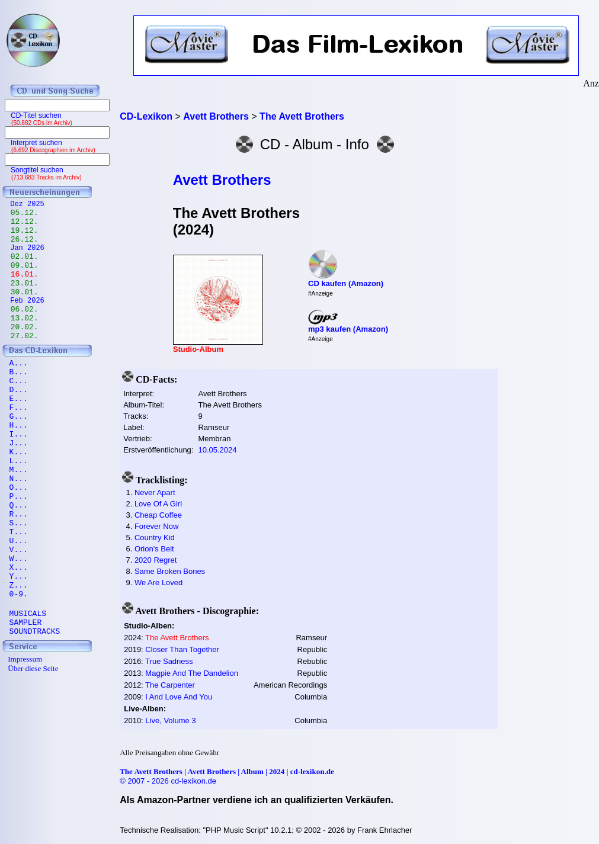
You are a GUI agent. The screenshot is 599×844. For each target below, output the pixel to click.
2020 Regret (155, 560)
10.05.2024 (217, 449)
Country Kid (154, 537)
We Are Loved (158, 582)
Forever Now (156, 526)
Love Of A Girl (158, 503)
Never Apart (154, 492)
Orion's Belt (154, 548)
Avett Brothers (222, 180)
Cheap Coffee (158, 515)
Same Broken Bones (169, 571)
